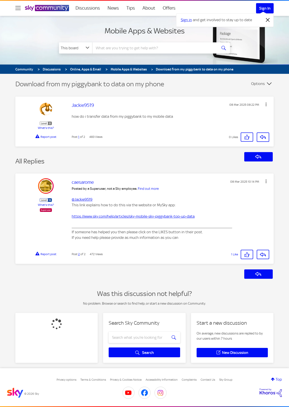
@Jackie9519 (82, 199)
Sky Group (225, 379)
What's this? (46, 128)
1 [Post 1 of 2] (78, 136)
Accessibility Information (162, 379)
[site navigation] (18, 8)
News (113, 8)
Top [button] (279, 379)
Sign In (265, 8)
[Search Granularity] (75, 48)
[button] (266, 104)
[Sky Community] (47, 8)
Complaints (189, 379)
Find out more (148, 189)
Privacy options (66, 379)
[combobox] (154, 48)
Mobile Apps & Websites (145, 30)
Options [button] (258, 83)
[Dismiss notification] (267, 20)
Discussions (87, 8)
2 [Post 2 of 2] (79, 254)
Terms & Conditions (93, 379)
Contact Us (208, 379)
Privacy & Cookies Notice (126, 379)
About (148, 8)
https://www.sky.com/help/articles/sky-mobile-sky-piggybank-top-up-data (133, 216)
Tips (130, 8)
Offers (169, 8)
